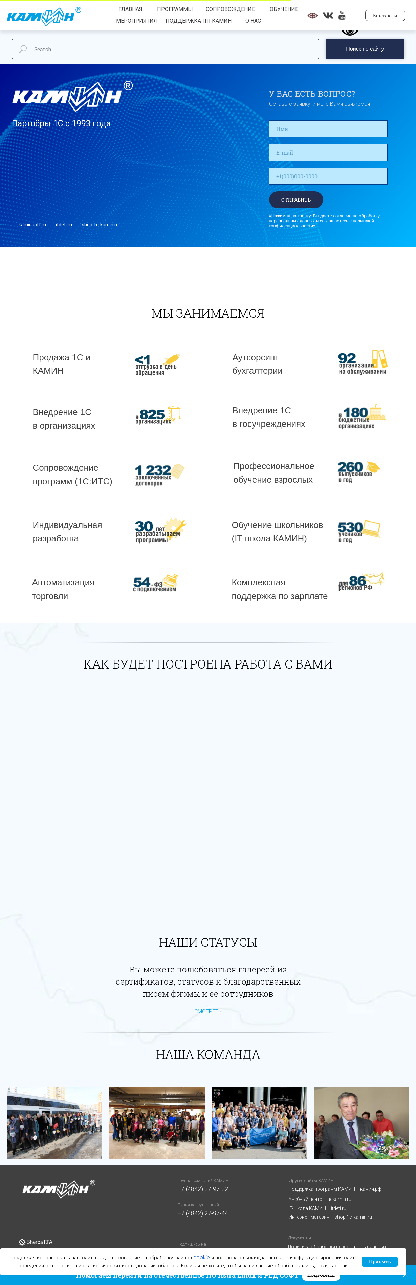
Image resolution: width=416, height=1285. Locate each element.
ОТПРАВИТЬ (296, 200)
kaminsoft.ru (32, 224)
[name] (328, 128)
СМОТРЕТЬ (208, 1011)
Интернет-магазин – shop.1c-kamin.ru (330, 1217)
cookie (201, 1257)
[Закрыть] (405, 1275)
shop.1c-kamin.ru (100, 224)
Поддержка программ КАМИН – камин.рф (335, 1189)
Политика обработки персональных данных (337, 1247)
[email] (328, 152)
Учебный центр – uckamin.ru (320, 1199)
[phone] (328, 176)
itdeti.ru (64, 224)
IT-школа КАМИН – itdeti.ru (317, 1208)
